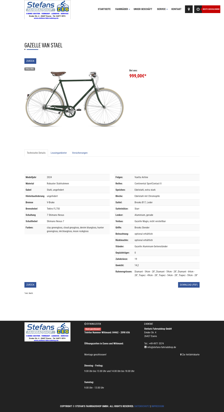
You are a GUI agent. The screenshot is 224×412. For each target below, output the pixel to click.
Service (162, 9)
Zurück (30, 61)
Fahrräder (122, 9)
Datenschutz (142, 406)
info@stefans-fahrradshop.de (161, 347)
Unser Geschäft (143, 9)
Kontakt (176, 9)
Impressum (157, 406)
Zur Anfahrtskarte (190, 354)
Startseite (104, 9)
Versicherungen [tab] (80, 152)
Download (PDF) (189, 284)
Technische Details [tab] (36, 152)
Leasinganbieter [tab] (59, 152)
